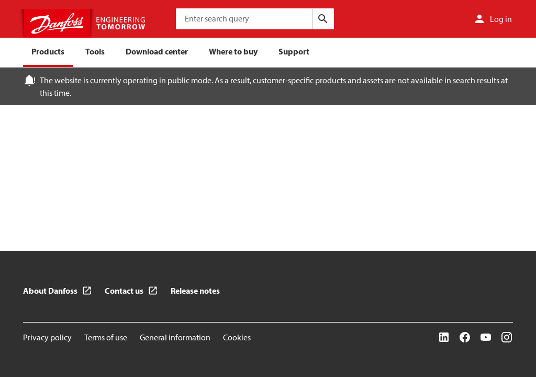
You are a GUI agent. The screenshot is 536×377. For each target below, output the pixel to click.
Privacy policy (47, 337)
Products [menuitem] (47, 51)
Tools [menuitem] (95, 51)
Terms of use (105, 337)
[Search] (322, 19)
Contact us (124, 290)
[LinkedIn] (444, 337)
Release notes (195, 290)
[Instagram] (506, 337)
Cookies (237, 337)
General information (175, 337)
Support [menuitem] (293, 51)
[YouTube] (485, 337)
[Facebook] (465, 337)
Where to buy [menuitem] (233, 51)
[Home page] (86, 23)
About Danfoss (50, 290)
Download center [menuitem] (157, 51)
